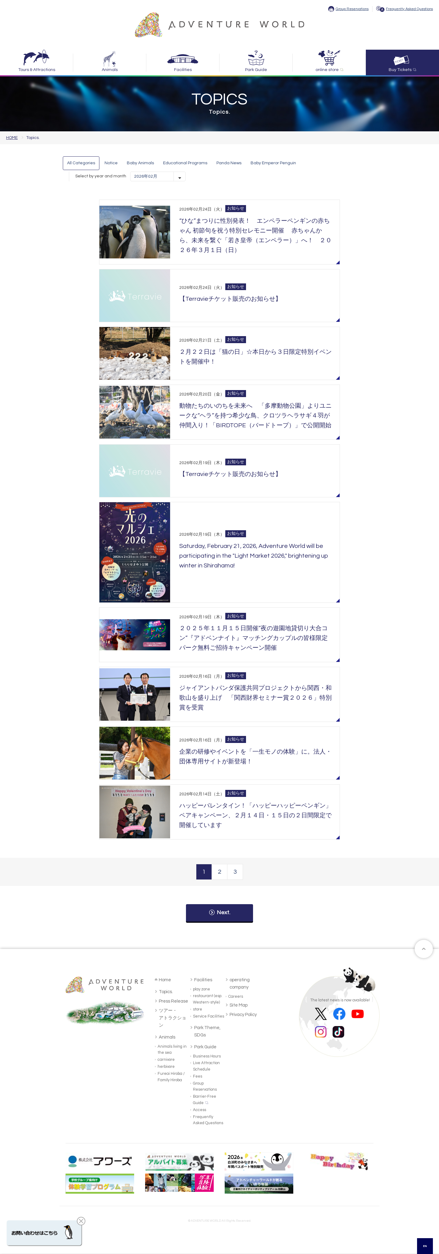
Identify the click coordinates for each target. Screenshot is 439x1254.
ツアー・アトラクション (172, 1018)
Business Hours (207, 1056)
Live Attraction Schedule (206, 1066)
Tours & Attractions (36, 70)
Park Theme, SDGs (207, 1032)
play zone (201, 989)
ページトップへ (424, 949)
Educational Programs (185, 163)
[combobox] (425, 1246)
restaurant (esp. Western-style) (207, 999)
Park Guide (256, 70)
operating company (240, 984)
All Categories (81, 163)
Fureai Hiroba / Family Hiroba (171, 1077)
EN (425, 1246)
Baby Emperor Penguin (273, 163)
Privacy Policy (243, 1015)
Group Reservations (352, 9)
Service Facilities (208, 1016)
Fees (197, 1077)
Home (165, 980)
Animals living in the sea (172, 1050)
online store (327, 70)
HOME (12, 138)
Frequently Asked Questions (409, 9)
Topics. (166, 992)
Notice (111, 163)
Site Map (239, 1005)
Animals (110, 70)
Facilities (183, 70)
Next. (223, 913)
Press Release (173, 1001)
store (197, 1009)
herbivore (166, 1067)
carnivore (166, 1060)
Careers (235, 997)
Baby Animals (140, 163)
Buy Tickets (400, 70)
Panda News (228, 163)
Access (199, 1110)
